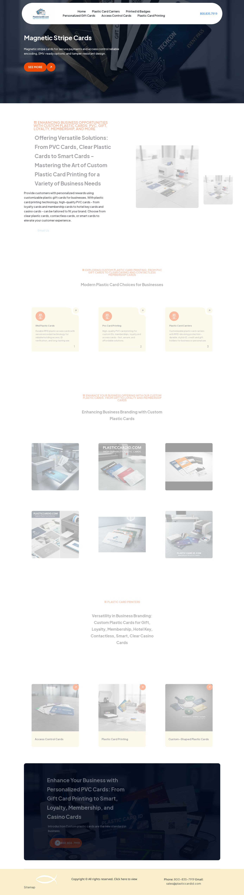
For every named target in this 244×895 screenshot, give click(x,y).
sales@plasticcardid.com (183, 883)
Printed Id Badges (138, 11)
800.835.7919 (208, 13)
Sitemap (29, 887)
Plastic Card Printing (151, 15)
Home (82, 11)
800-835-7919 (184, 879)
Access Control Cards (116, 15)
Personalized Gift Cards (79, 15)
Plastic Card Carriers (106, 11)
